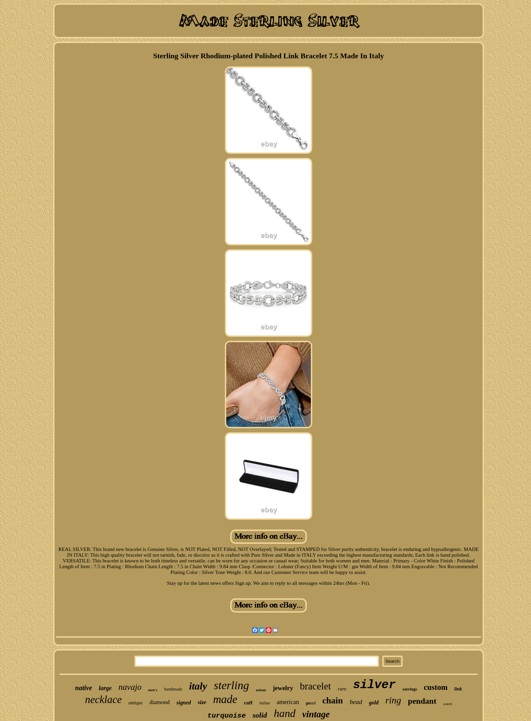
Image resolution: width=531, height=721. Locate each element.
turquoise (226, 716)
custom (435, 687)
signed (183, 702)
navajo (130, 687)
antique (135, 702)
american (288, 702)
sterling (231, 685)
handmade (173, 689)
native (83, 688)
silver (374, 685)
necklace (103, 699)
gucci (311, 702)
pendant (422, 701)
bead (356, 701)
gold (373, 702)
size (202, 702)
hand (285, 713)
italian (264, 703)
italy (198, 686)
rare (342, 689)
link (458, 689)
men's (152, 690)
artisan (261, 690)
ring (393, 700)
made (225, 699)
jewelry (283, 688)
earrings (410, 689)
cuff (248, 702)
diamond (159, 702)
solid (260, 715)
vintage (316, 714)
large (105, 688)
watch (447, 704)
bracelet (315, 686)
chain (332, 700)
